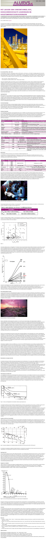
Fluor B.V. (10, 20)
